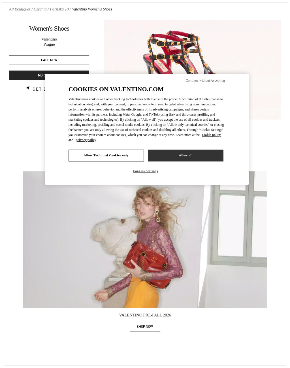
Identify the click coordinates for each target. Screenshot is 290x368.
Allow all (186, 155)
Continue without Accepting (205, 80)
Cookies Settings (145, 171)
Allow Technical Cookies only (106, 155)
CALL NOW (49, 60)
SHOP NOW (148, 328)
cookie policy (211, 135)
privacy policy (86, 140)
